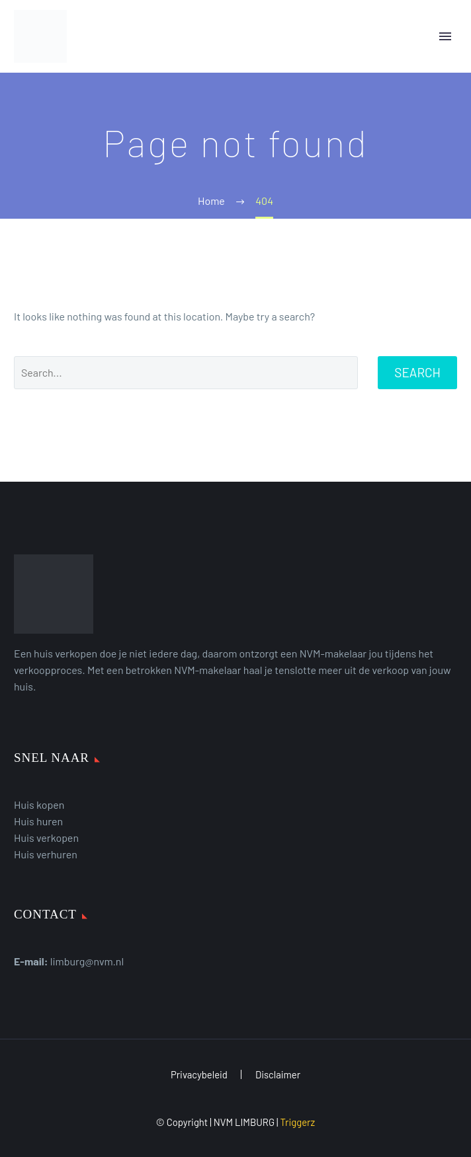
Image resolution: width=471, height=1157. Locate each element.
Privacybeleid (199, 1075)
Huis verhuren (45, 854)
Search (417, 372)
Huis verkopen (46, 837)
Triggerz (297, 1122)
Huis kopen (39, 804)
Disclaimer (277, 1075)
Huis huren (38, 821)
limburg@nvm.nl (87, 961)
